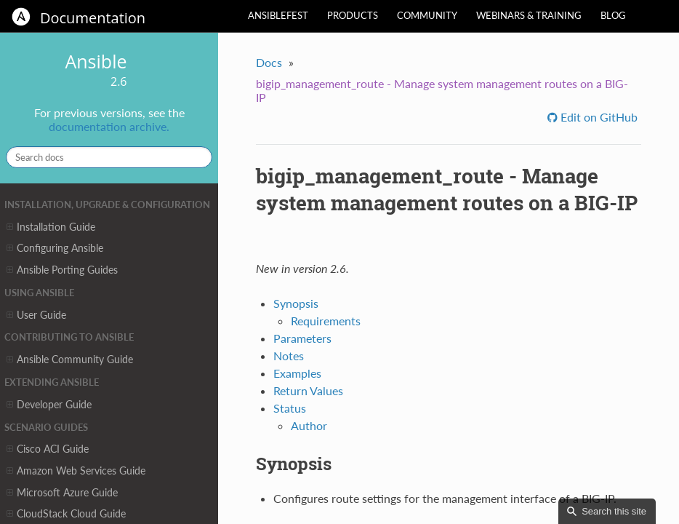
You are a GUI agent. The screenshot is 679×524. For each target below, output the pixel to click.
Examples (297, 373)
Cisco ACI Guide (48, 449)
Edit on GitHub (598, 117)
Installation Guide (51, 227)
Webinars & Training (529, 15)
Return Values (308, 390)
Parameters (302, 338)
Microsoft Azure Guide (62, 492)
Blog (613, 15)
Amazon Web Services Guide (76, 470)
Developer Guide (49, 404)
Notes (288, 355)
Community (427, 15)
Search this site (614, 511)
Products (352, 15)
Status (289, 408)
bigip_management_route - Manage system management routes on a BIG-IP (442, 90)
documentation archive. (109, 126)
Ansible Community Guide (70, 359)
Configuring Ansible (55, 248)
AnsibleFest (278, 15)
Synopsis (295, 303)
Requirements (326, 321)
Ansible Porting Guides (62, 270)
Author (309, 425)
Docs (269, 62)
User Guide (36, 315)
